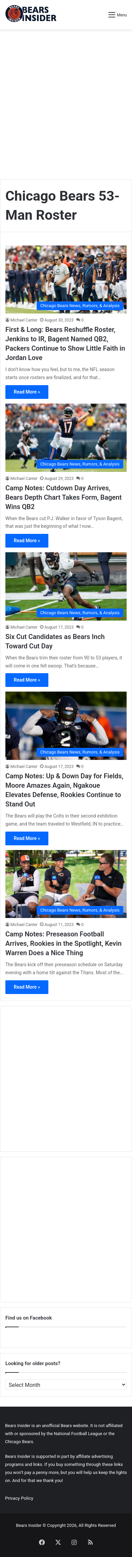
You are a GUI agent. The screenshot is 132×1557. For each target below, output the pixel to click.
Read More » (27, 392)
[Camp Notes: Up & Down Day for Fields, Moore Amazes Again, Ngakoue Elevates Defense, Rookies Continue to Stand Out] (66, 726)
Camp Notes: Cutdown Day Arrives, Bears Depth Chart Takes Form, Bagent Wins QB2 (63, 497)
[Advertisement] (66, 102)
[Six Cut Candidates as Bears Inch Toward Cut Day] (66, 586)
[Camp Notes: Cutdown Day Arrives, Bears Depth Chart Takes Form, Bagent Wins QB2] (66, 438)
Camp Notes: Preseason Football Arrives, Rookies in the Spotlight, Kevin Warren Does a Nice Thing (63, 943)
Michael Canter (23, 320)
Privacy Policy (19, 1498)
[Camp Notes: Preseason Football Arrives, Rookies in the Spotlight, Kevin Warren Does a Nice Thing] (66, 884)
